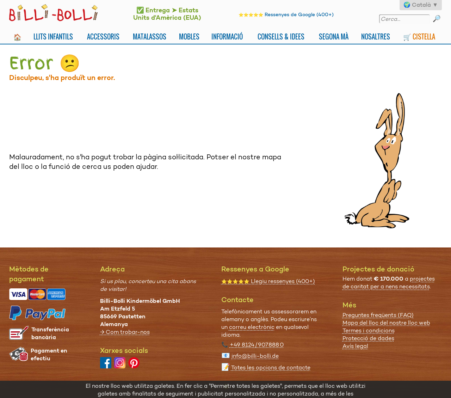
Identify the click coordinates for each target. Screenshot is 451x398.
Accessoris (103, 36)
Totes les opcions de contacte (270, 367)
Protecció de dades (368, 338)
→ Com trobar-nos (125, 332)
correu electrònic (251, 327)
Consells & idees (281, 36)
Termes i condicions (368, 330)
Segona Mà (333, 36)
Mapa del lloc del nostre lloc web (386, 322)
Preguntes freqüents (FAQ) (378, 315)
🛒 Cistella (419, 36)
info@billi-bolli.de (255, 356)
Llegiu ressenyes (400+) (268, 281)
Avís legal (355, 346)
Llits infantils (53, 36)
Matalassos (149, 36)
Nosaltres (375, 36)
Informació (227, 36)
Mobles (189, 36)
